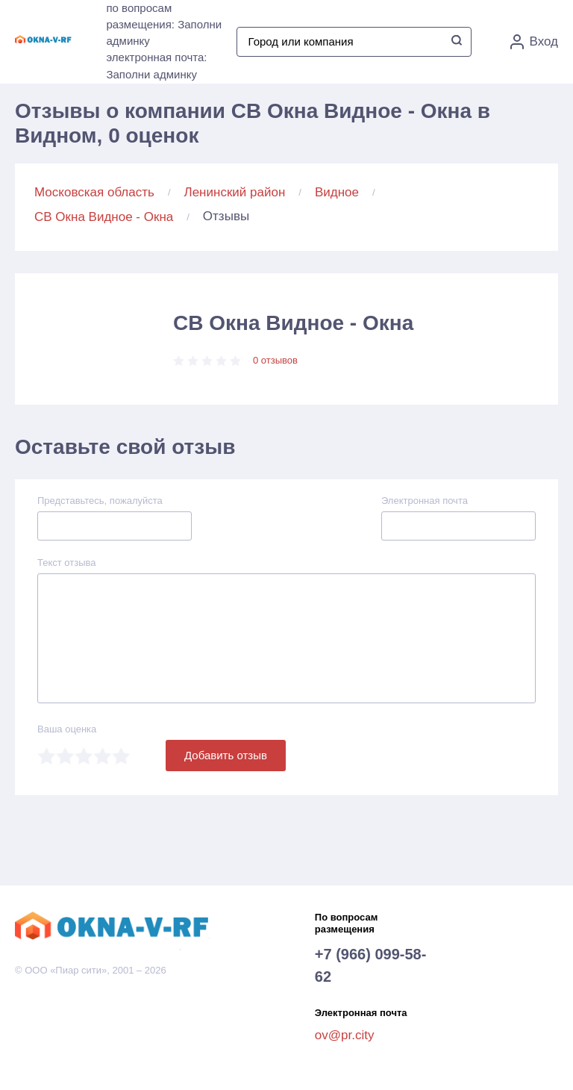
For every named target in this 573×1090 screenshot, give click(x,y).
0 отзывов (275, 360)
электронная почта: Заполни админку (156, 66)
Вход (534, 41)
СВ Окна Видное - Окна (103, 217)
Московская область (94, 192)
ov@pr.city (345, 1035)
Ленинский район (235, 192)
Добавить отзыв (225, 755)
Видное (337, 192)
